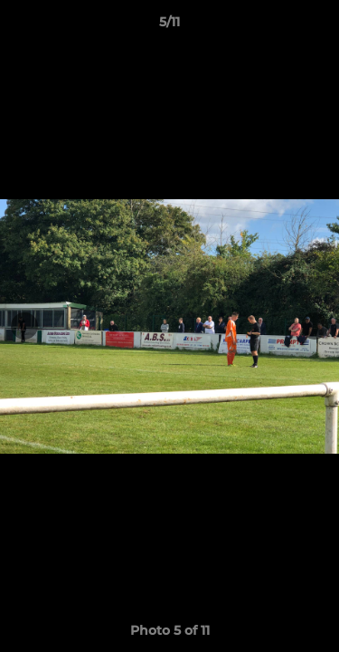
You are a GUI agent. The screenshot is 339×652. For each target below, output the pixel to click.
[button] (317, 26)
